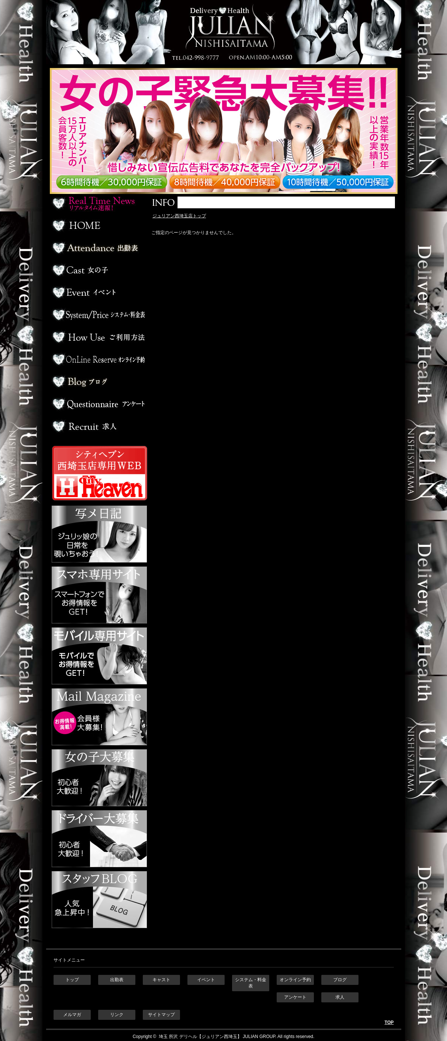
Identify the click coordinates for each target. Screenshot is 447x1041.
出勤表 (98, 248)
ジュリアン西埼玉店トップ (179, 215)
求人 (98, 426)
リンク (116, 1014)
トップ (72, 979)
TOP (389, 1022)
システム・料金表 (250, 983)
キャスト (161, 979)
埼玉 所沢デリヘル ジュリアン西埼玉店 (223, 32)
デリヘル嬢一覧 (98, 270)
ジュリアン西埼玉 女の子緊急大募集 (227, 131)
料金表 (98, 314)
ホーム (98, 225)
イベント (98, 292)
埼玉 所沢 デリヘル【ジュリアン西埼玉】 (200, 1036)
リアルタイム (98, 203)
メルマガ (72, 1014)
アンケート (98, 404)
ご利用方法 (98, 337)
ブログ (98, 381)
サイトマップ (161, 1014)
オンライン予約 (98, 359)
